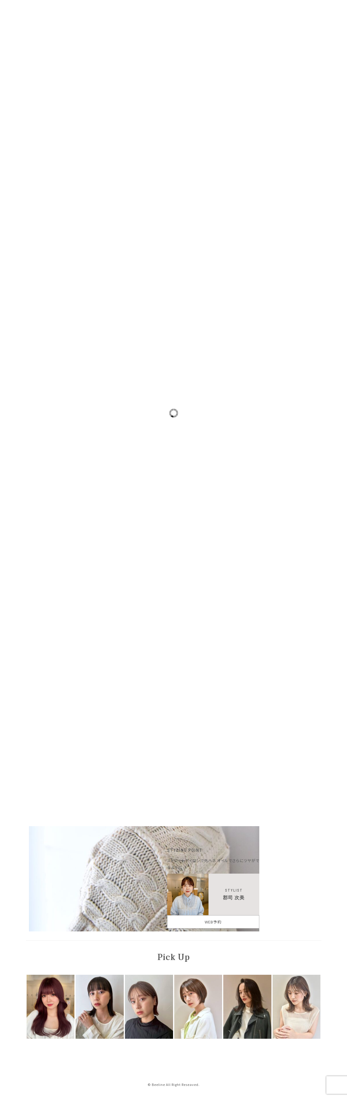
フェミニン (292, 156)
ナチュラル (291, 167)
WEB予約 (213, 922)
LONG (291, 81)
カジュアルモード (292, 145)
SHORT (292, 60)
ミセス (291, 124)
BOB (291, 92)
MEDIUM (292, 70)
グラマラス (291, 134)
